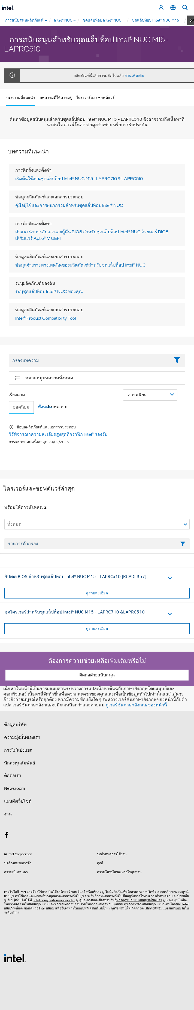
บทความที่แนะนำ (20, 97)
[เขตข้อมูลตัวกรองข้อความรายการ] (97, 543)
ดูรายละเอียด (97, 593)
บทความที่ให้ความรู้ (56, 97)
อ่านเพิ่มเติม (134, 75)
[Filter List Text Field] (89, 360)
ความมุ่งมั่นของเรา (22, 737)
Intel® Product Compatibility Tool (45, 318)
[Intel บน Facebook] (6, 836)
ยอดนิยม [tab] (21, 407)
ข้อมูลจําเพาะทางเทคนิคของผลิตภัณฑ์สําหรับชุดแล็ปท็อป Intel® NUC (80, 265)
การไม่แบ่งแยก (18, 750)
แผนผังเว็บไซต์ (17, 801)
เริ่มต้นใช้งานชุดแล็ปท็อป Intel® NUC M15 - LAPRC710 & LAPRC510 (79, 178)
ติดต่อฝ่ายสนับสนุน (97, 675)
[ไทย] (173, 7)
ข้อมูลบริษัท (15, 724)
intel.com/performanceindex (54, 900)
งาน (8, 814)
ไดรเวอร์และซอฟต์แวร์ (95, 97)
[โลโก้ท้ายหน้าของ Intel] (15, 958)
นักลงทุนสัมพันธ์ (19, 763)
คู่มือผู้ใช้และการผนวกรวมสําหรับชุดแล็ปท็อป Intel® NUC (69, 205)
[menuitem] (63, 20)
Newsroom (14, 788)
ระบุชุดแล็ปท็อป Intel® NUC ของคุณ (49, 291)
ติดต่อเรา (12, 775)
